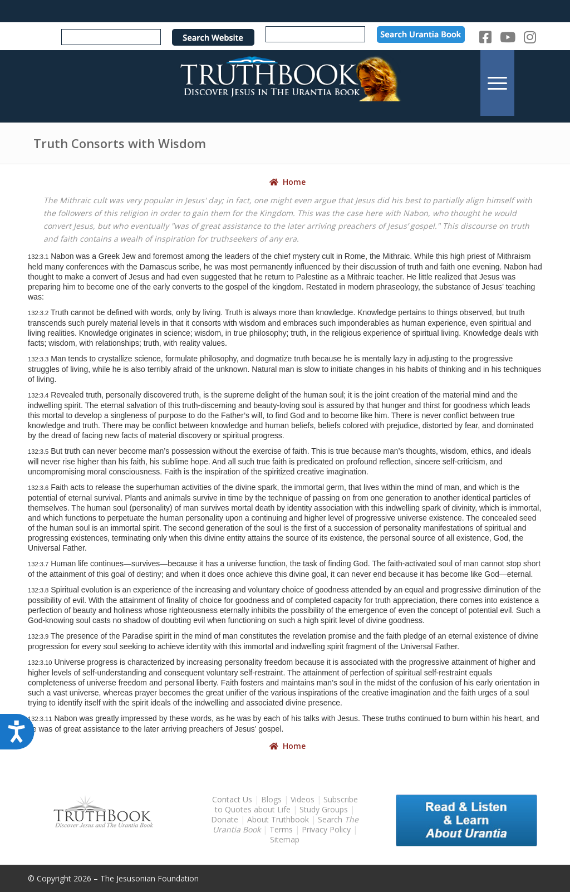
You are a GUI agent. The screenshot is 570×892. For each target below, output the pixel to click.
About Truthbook (278, 819)
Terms (281, 829)
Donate (224, 819)
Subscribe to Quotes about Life (286, 804)
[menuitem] (497, 83)
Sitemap (284, 839)
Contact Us (232, 799)
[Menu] (497, 83)
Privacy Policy (326, 829)
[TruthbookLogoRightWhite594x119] (285, 83)
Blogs (271, 799)
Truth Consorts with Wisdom (119, 143)
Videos (303, 799)
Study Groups (324, 809)
